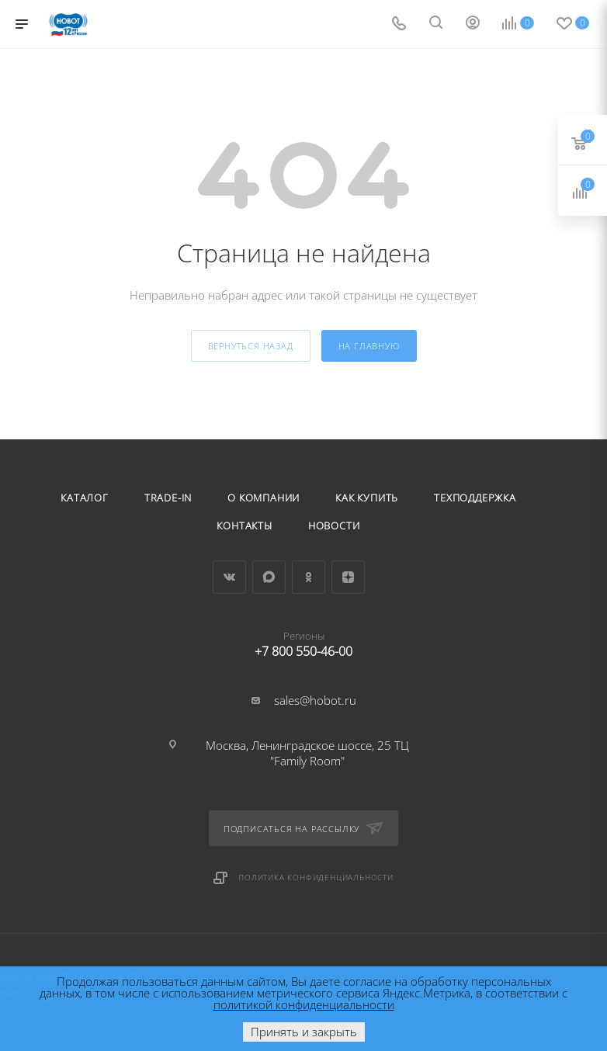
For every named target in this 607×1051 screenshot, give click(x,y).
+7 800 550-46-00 (304, 641)
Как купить (366, 498)
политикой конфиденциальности (303, 1004)
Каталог (85, 498)
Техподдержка (475, 498)
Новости (334, 525)
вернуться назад (250, 346)
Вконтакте (229, 577)
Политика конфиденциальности (316, 877)
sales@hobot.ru (315, 700)
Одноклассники (308, 577)
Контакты (244, 525)
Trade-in (168, 498)
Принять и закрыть (304, 1031)
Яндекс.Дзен (348, 577)
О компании (263, 498)
